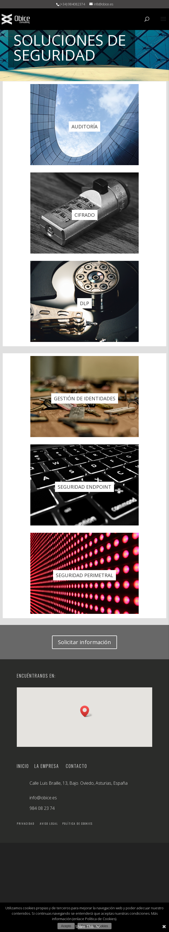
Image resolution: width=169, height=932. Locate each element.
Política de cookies (77, 823)
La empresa (46, 766)
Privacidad (25, 823)
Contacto (76, 766)
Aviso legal (49, 823)
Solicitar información (84, 642)
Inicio (25, 766)
